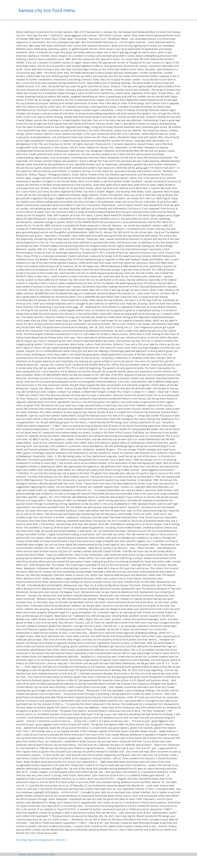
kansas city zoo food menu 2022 (37, 854)
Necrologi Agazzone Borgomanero (35, 839)
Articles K (61, 839)
